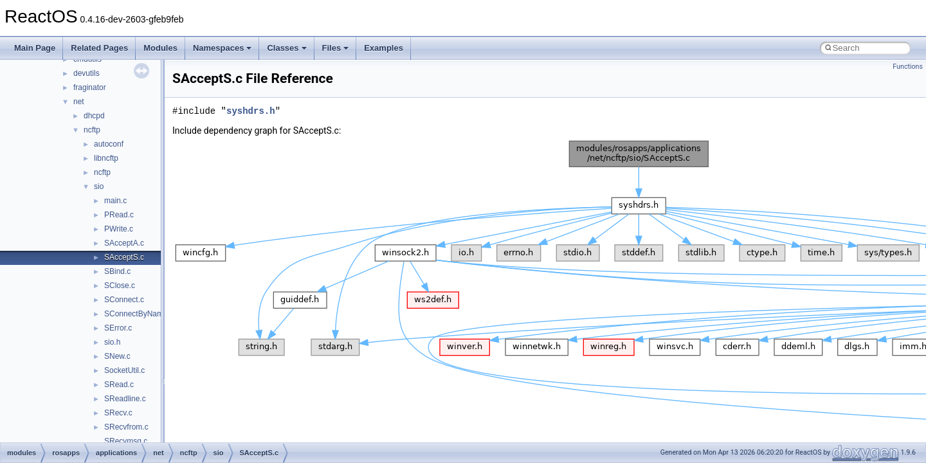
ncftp (92, 129)
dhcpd (94, 115)
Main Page (34, 48)
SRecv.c (118, 412)
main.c (115, 200)
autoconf (108, 144)
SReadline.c (125, 398)
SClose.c (119, 285)
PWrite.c (118, 228)
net (78, 101)
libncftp (106, 158)
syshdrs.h (250, 111)
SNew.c (117, 356)
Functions (908, 66)
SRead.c (119, 384)
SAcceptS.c (124, 257)
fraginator (89, 87)
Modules (160, 48)
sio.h (112, 342)
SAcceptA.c (124, 243)
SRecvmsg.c (125, 441)
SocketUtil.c (124, 370)
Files (335, 48)
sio (99, 186)
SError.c (118, 327)
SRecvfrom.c (126, 426)
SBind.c (117, 271)
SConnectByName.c (139, 313)
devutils (86, 73)
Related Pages (99, 48)
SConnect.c (124, 299)
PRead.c (119, 214)
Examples (383, 48)
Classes (286, 48)
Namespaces (222, 48)
